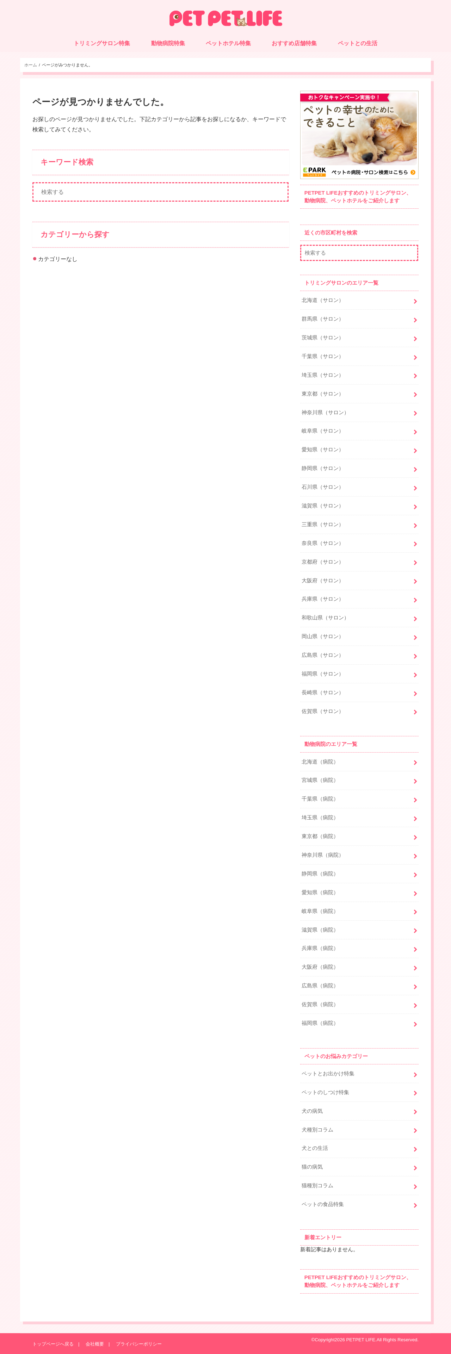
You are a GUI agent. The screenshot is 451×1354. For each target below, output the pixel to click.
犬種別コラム (317, 1130)
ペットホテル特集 (228, 43)
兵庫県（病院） (320, 948)
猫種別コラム (317, 1185)
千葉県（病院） (320, 799)
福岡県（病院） (320, 1023)
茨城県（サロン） (323, 337)
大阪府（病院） (320, 967)
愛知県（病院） (320, 892)
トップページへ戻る (53, 1344)
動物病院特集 (168, 43)
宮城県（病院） (320, 780)
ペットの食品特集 (323, 1204)
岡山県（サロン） (323, 636)
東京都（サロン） (323, 394)
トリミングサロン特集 (102, 43)
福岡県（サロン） (323, 674)
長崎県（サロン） (323, 692)
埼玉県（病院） (320, 817)
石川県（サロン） (323, 487)
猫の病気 (312, 1167)
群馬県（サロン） (323, 319)
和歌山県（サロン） (325, 617)
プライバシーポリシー (139, 1344)
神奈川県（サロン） (325, 412)
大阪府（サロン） (323, 580)
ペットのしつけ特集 (325, 1092)
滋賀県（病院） (320, 930)
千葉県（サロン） (323, 356)
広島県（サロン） (323, 655)
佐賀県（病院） (320, 1004)
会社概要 (95, 1344)
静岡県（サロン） (323, 468)
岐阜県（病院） (320, 911)
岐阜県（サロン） (323, 431)
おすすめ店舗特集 (294, 43)
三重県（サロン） (323, 524)
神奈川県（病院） (323, 855)
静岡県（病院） (320, 874)
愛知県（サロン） (323, 449)
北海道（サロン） (323, 300)
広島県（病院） (320, 985)
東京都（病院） (320, 836)
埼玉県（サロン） (323, 375)
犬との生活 (315, 1148)
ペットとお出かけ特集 (328, 1073)
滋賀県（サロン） (323, 506)
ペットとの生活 (357, 43)
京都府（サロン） (323, 562)
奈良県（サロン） (323, 543)
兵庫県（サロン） (323, 599)
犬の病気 (312, 1111)
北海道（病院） (320, 762)
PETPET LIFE (360, 1339)
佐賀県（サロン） (323, 711)
